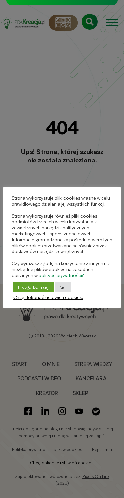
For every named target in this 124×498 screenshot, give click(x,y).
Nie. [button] (63, 287)
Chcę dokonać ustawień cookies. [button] (48, 297)
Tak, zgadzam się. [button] (33, 287)
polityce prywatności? (61, 275)
